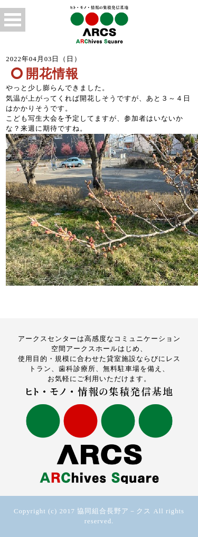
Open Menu (12, 20)
